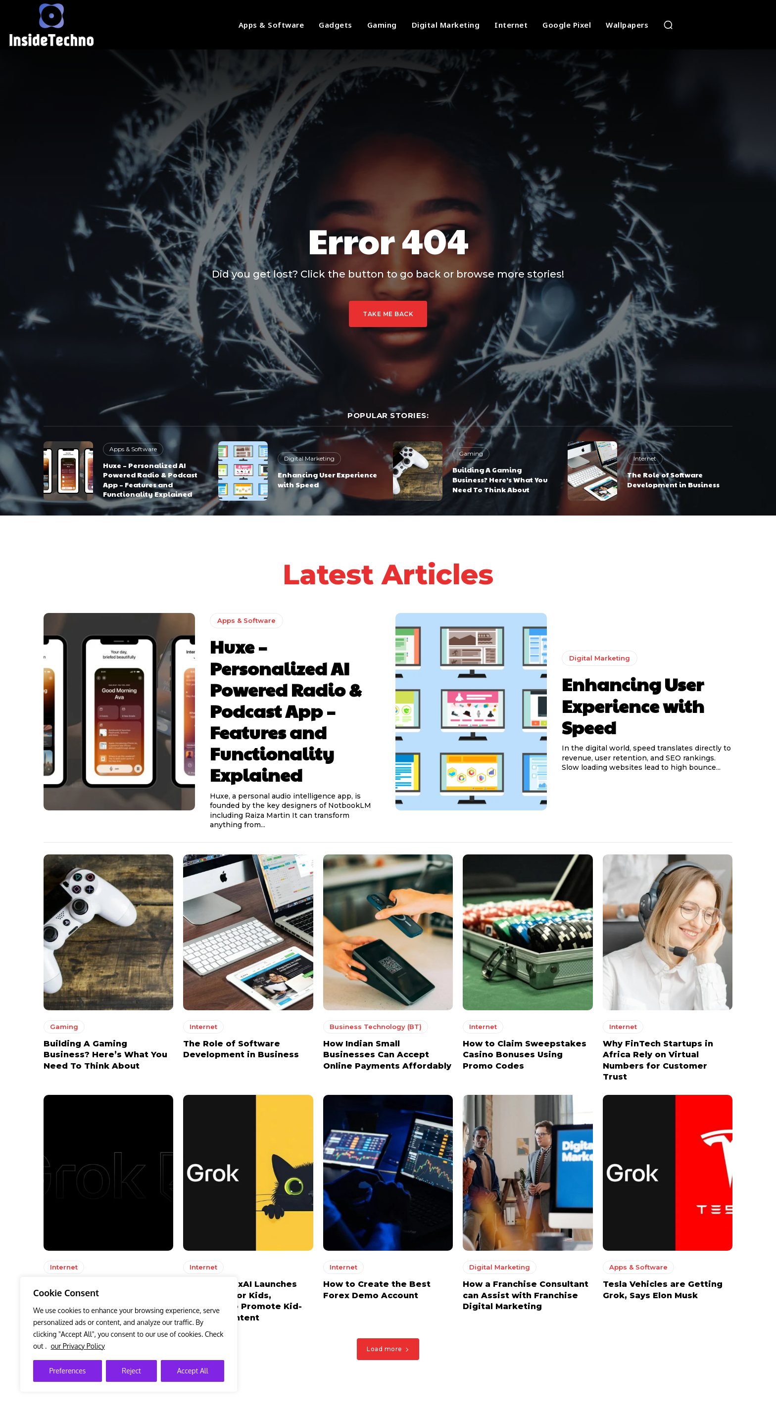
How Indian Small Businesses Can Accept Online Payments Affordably (387, 1057)
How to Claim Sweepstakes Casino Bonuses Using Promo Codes (524, 1057)
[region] (129, 1334)
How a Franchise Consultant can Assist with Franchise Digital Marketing (525, 1298)
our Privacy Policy (77, 1346)
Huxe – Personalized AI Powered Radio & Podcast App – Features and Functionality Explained (150, 479)
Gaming (471, 453)
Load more (388, 1351)
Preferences (67, 1370)
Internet (644, 458)
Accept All (192, 1370)
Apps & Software (133, 449)
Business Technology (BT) (376, 1029)
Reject (131, 1370)
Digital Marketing (309, 458)
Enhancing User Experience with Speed (327, 479)
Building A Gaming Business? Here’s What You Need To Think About (499, 479)
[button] (668, 25)
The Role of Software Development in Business (673, 479)
